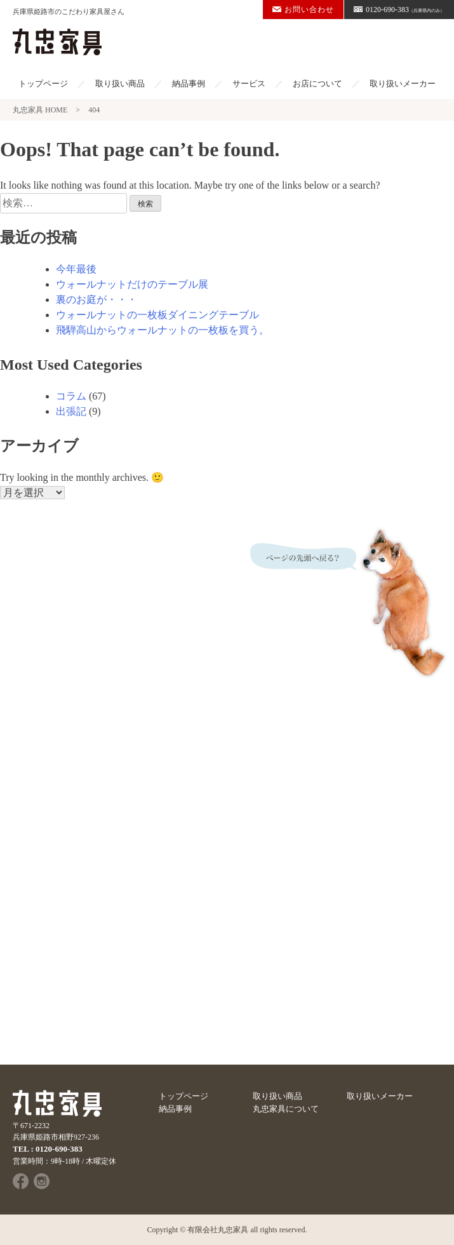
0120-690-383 (399, 9)
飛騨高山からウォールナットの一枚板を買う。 (162, 330)
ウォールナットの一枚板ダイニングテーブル (157, 314)
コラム (71, 396)
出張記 (71, 411)
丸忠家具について (286, 1109)
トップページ (43, 83)
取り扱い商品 (120, 83)
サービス (248, 83)
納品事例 (188, 83)
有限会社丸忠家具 (217, 1229)
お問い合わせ (303, 9)
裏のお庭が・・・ (96, 299)
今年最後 (76, 269)
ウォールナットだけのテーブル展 (132, 284)
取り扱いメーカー (403, 83)
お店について (317, 83)
